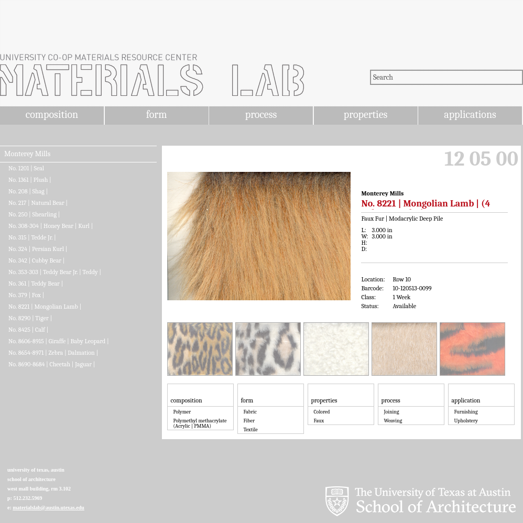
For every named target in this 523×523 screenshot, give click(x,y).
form (156, 114)
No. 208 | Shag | (28, 191)
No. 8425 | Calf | (28, 329)
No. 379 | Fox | (26, 295)
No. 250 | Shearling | (34, 214)
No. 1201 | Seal (26, 168)
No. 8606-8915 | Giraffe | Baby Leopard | (58, 341)
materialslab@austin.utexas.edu (48, 507)
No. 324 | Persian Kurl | (37, 249)
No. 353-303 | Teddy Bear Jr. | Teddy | (54, 272)
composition (52, 114)
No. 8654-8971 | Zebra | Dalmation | (53, 352)
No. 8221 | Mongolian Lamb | (44, 306)
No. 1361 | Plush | (29, 179)
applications (470, 114)
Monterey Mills (27, 154)
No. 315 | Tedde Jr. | (32, 237)
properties (365, 114)
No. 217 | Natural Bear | (38, 202)
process (261, 114)
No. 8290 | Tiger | (30, 318)
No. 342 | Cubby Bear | (36, 260)
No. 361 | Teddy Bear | (35, 283)
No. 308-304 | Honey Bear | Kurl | (50, 226)
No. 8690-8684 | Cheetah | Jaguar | (51, 364)
